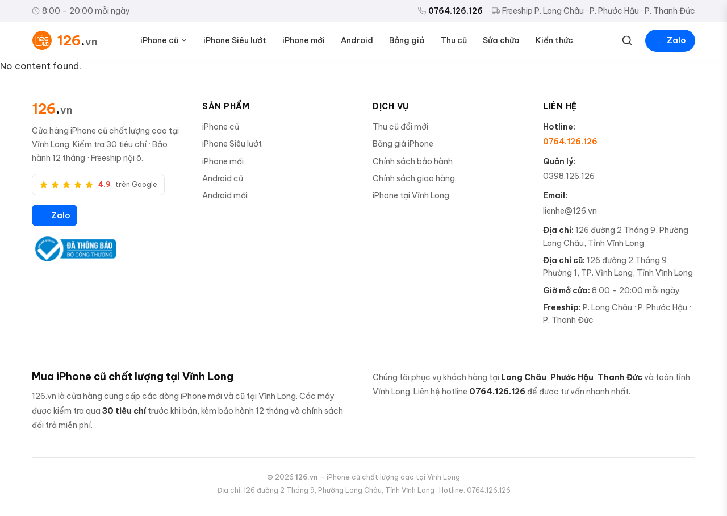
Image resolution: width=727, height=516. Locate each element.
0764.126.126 (450, 11)
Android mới (225, 195)
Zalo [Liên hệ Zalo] (670, 40)
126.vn (306, 477)
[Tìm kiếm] (627, 40)
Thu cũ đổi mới (400, 127)
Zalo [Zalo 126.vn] (54, 215)
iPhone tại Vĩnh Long (411, 195)
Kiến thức (554, 40)
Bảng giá (407, 40)
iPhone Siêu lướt (234, 40)
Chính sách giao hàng (414, 178)
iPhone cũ (163, 40)
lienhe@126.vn (570, 211)
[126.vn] (52, 108)
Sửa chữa (501, 40)
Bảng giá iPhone (403, 144)
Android (357, 40)
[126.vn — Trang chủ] (65, 40)
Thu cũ (454, 40)
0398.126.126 (569, 176)
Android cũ (222, 178)
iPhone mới (303, 40)
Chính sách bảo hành (413, 161)
